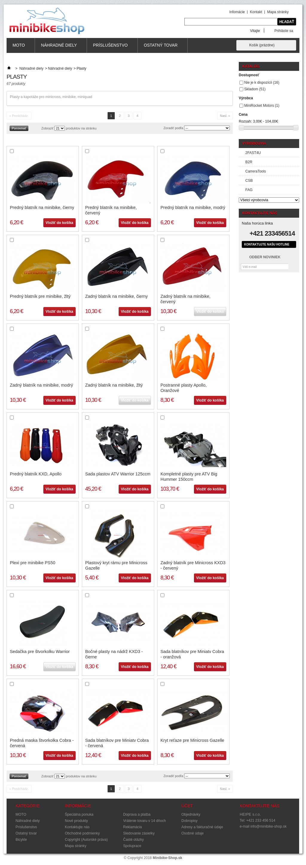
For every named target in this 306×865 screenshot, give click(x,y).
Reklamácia (132, 827)
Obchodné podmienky (82, 833)
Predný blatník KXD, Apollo (36, 474)
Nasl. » (225, 116)
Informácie (78, 805)
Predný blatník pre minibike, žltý (40, 296)
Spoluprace (132, 846)
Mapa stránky (278, 12)
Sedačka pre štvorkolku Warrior (40, 651)
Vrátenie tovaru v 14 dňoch (144, 821)
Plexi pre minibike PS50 (32, 562)
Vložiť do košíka (59, 223)
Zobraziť (47, 128)
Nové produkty (76, 821)
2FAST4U (253, 153)
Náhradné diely (59, 48)
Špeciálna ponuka (79, 814)
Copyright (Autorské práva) (86, 839)
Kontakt (256, 12)
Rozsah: (245, 121)
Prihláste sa (283, 31)
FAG (249, 190)
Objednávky (190, 814)
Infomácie (237, 12)
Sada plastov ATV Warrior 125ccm (117, 474)
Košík (262, 45)
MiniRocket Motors (261, 105)
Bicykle (21, 839)
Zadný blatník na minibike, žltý (114, 385)
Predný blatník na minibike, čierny (42, 207)
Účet (187, 805)
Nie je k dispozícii (261, 82)
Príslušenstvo (110, 48)
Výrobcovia (254, 143)
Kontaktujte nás (77, 827)
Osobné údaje (192, 833)
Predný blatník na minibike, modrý (192, 207)
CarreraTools (255, 171)
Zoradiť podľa (173, 128)
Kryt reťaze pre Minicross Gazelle (192, 740)
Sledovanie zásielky (138, 833)
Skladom (254, 89)
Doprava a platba (136, 814)
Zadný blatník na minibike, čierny (116, 296)
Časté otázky (133, 839)
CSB (249, 181)
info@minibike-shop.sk (268, 826)
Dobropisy (189, 821)
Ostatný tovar (161, 48)
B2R (248, 162)
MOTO (19, 48)
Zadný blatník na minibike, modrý (41, 385)
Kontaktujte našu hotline (266, 244)
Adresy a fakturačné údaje (202, 827)
